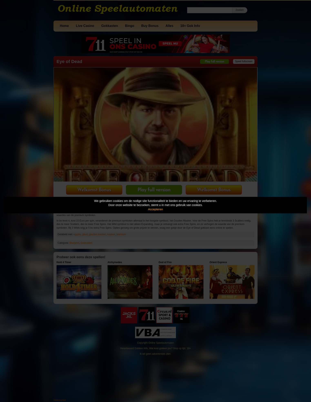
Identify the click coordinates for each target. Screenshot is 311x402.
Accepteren (155, 209)
